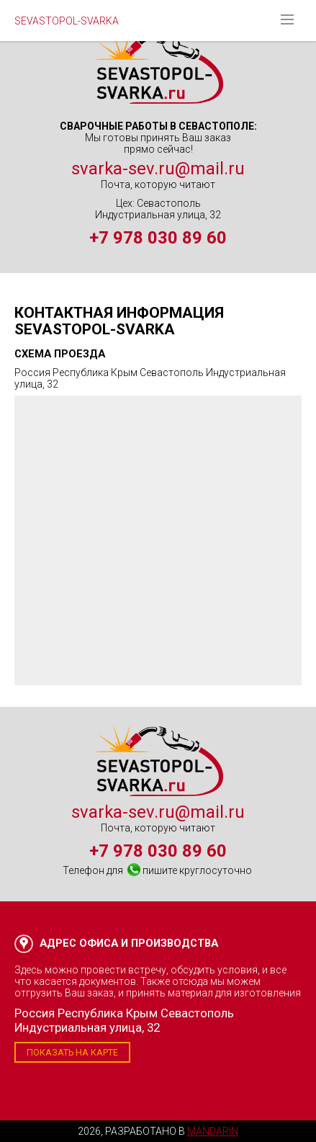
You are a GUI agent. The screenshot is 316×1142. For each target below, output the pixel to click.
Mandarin (212, 1131)
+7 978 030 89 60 (158, 238)
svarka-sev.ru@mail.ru (158, 169)
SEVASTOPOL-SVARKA (66, 21)
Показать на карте (72, 1052)
